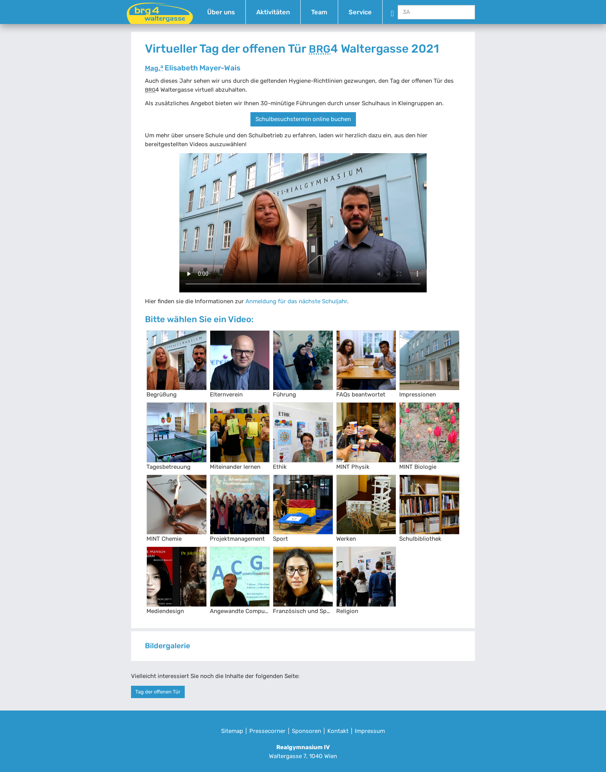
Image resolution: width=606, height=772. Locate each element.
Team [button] (319, 12)
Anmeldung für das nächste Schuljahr (296, 301)
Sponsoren (306, 731)
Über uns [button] (221, 12)
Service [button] (360, 12)
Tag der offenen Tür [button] (157, 692)
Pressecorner (267, 731)
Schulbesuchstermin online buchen (303, 119)
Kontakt (338, 731)
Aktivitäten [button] (273, 12)
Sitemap (232, 731)
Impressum (370, 731)
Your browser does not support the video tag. (303, 222)
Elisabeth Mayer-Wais (192, 67)
